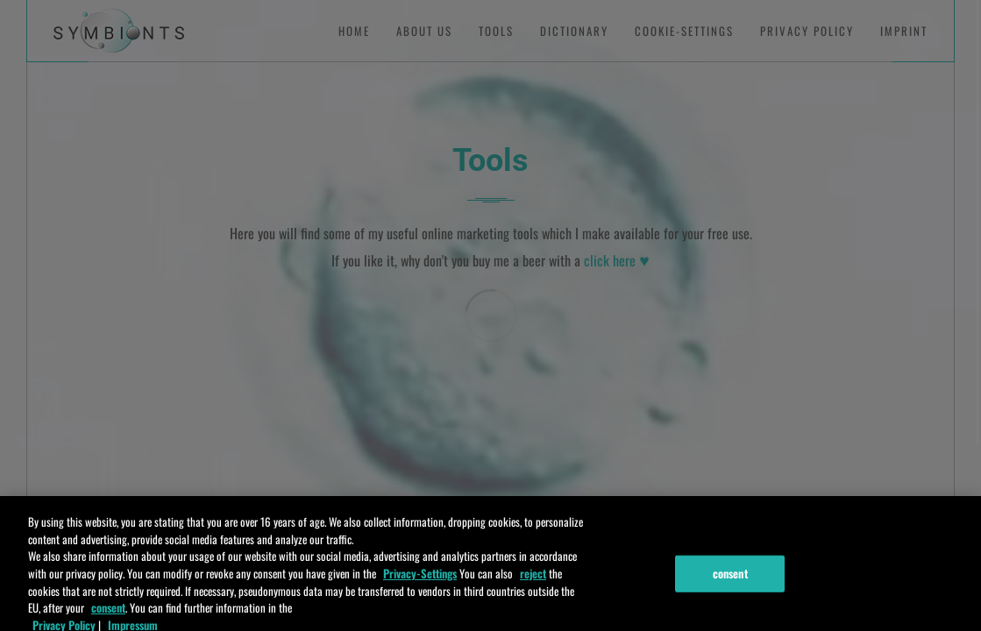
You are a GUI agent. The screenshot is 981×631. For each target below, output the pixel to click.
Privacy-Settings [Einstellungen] (420, 577)
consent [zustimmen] (108, 611)
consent (730, 577)
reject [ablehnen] (533, 577)
